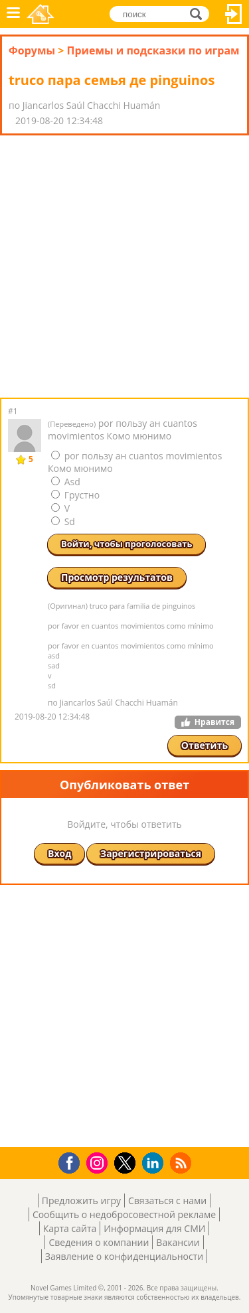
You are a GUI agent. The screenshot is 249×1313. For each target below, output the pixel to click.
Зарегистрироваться (150, 853)
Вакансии (177, 1242)
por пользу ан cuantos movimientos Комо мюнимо (135, 462)
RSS (182, 1162)
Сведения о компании (98, 1242)
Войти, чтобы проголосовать (126, 544)
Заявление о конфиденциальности (124, 1256)
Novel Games (40, 14)
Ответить (204, 745)
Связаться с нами (167, 1200)
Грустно (75, 495)
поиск (199, 13)
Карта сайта (70, 1228)
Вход (233, 14)
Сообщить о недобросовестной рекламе (124, 1214)
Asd (65, 481)
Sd (63, 521)
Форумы (32, 50)
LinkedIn (155, 1163)
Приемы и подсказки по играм (152, 50)
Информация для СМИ (154, 1228)
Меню (13, 14)
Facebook (73, 1161)
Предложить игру (81, 1200)
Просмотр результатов (117, 577)
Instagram (99, 1162)
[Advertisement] (124, 266)
